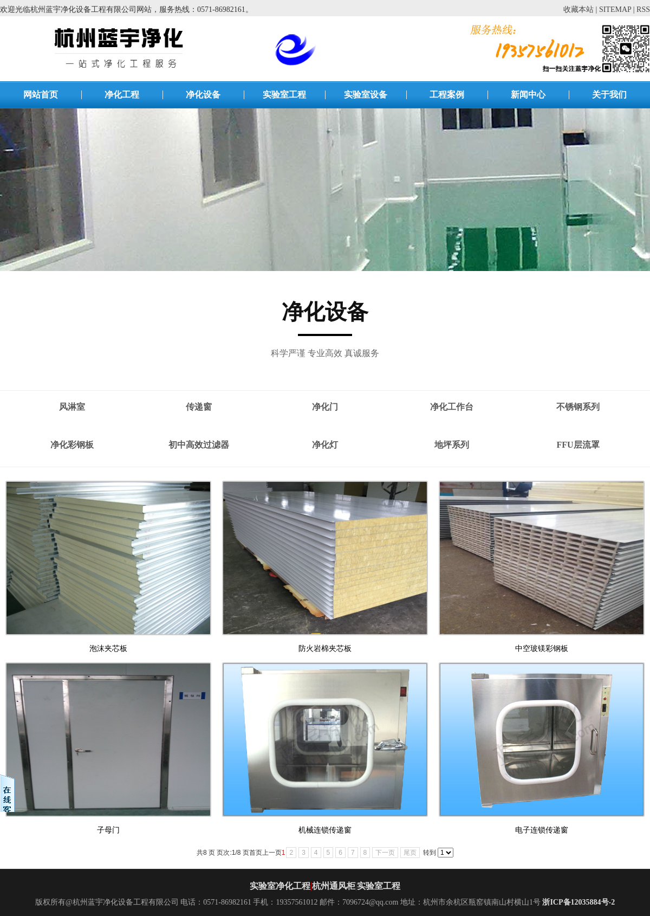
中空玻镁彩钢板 (541, 648)
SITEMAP (615, 9)
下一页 (385, 852)
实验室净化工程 (280, 886)
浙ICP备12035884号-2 (578, 902)
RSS (643, 9)
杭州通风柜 (333, 886)
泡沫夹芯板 (108, 648)
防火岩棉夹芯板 (325, 648)
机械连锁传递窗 (325, 830)
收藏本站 (578, 9)
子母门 (108, 830)
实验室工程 (378, 886)
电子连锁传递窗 (541, 830)
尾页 (410, 852)
